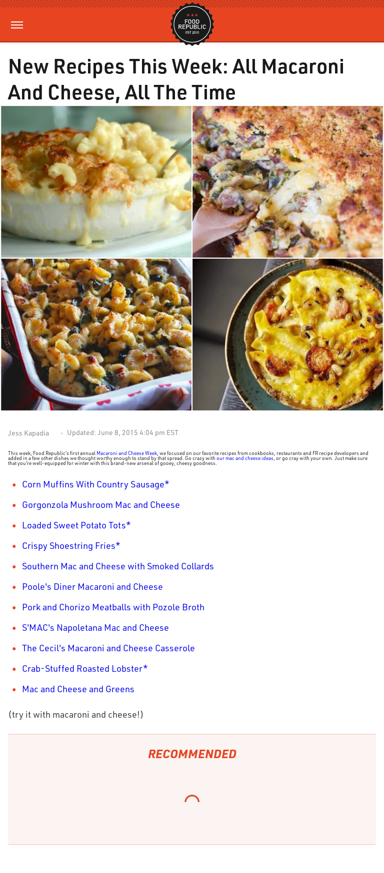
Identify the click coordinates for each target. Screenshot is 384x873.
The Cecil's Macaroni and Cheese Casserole (108, 647)
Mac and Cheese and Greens (78, 688)
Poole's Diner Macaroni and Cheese (92, 586)
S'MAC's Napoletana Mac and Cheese (95, 627)
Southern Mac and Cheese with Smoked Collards (118, 565)
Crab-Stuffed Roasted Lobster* (85, 668)
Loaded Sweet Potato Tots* (76, 524)
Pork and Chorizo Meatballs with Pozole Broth (113, 606)
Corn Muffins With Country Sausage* (96, 483)
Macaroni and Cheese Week (126, 453)
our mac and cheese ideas (245, 458)
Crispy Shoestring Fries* (71, 545)
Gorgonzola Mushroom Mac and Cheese (101, 504)
